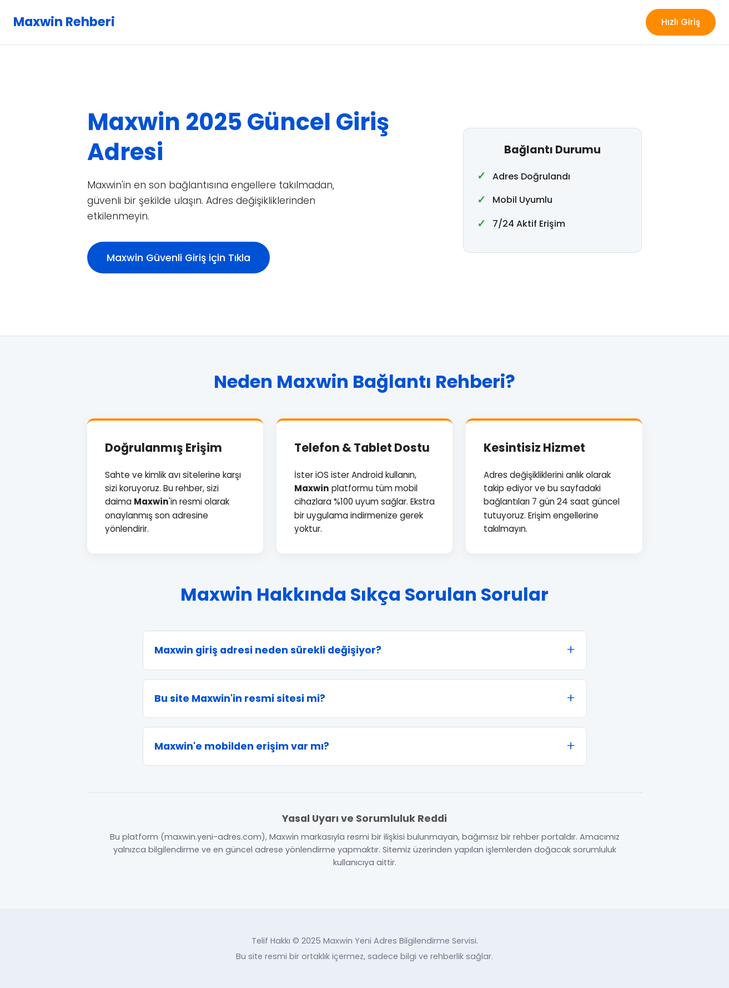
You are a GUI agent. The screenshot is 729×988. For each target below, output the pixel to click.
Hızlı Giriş (680, 22)
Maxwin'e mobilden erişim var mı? (241, 746)
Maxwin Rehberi (64, 22)
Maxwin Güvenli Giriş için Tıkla (178, 258)
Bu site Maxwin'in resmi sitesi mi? (239, 698)
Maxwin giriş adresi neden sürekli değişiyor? (267, 650)
